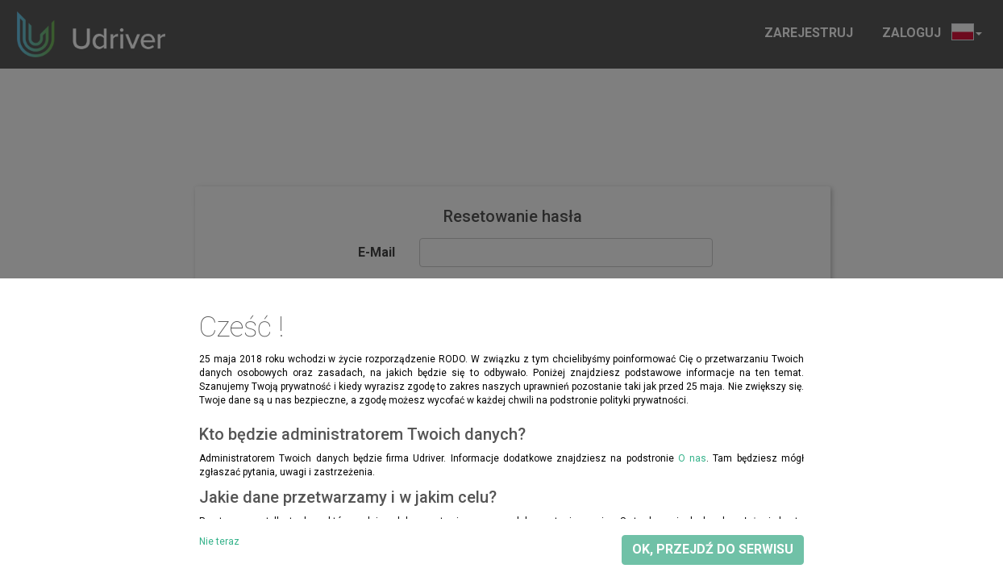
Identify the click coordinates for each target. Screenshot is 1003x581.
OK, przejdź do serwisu (712, 549)
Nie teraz (219, 541)
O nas (692, 458)
